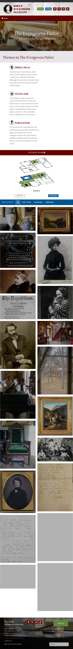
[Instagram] (63, 8)
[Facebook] (55, 8)
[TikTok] (67, 8)
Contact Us (7, 641)
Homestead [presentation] (19, 195)
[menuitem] (36, 152)
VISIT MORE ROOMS (36, 153)
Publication (49, 202)
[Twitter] (59, 8)
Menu (5, 18)
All (18, 202)
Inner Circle (26, 202)
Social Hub (38, 202)
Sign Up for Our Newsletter (13, 644)
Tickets (48, 9)
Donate (40, 9)
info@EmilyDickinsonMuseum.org (14, 635)
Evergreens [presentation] (53, 195)
